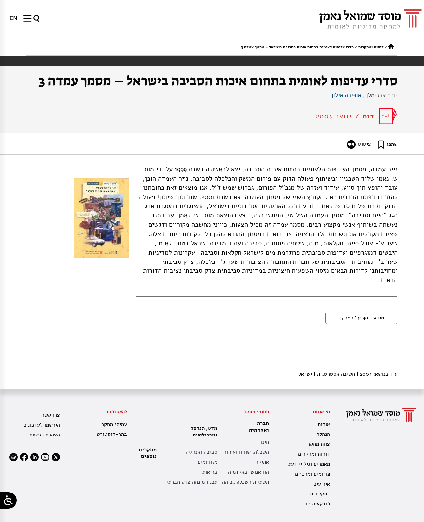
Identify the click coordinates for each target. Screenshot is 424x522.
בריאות (209, 472)
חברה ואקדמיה (257, 427)
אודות (324, 424)
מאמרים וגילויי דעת (309, 464)
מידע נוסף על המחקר (361, 317)
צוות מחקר (318, 444)
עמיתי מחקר (114, 424)
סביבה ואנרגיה (201, 452)
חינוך (263, 442)
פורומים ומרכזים (312, 474)
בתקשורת (320, 493)
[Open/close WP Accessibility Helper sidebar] (8, 500)
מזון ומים (207, 462)
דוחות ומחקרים (371, 47)
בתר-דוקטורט (112, 434)
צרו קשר (51, 415)
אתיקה (262, 462)
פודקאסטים (318, 503)
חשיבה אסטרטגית (334, 373)
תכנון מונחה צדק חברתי (192, 482)
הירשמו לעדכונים (41, 425)
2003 (364, 373)
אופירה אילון (346, 95)
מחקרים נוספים (148, 453)
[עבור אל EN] (13, 18)
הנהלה (323, 434)
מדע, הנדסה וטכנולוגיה (202, 431)
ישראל (305, 373)
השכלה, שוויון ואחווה (246, 452)
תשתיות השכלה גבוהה (245, 482)
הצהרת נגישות (44, 434)
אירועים (321, 484)
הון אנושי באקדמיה (248, 472)
